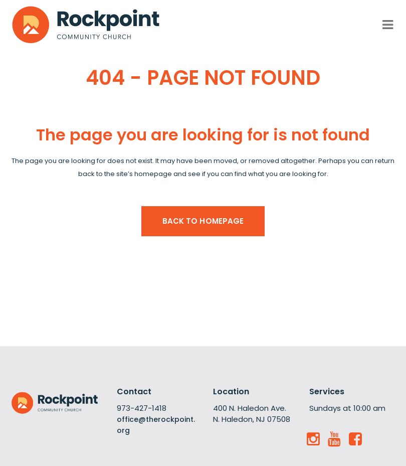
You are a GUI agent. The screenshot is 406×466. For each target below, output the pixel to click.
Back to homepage (203, 221)
